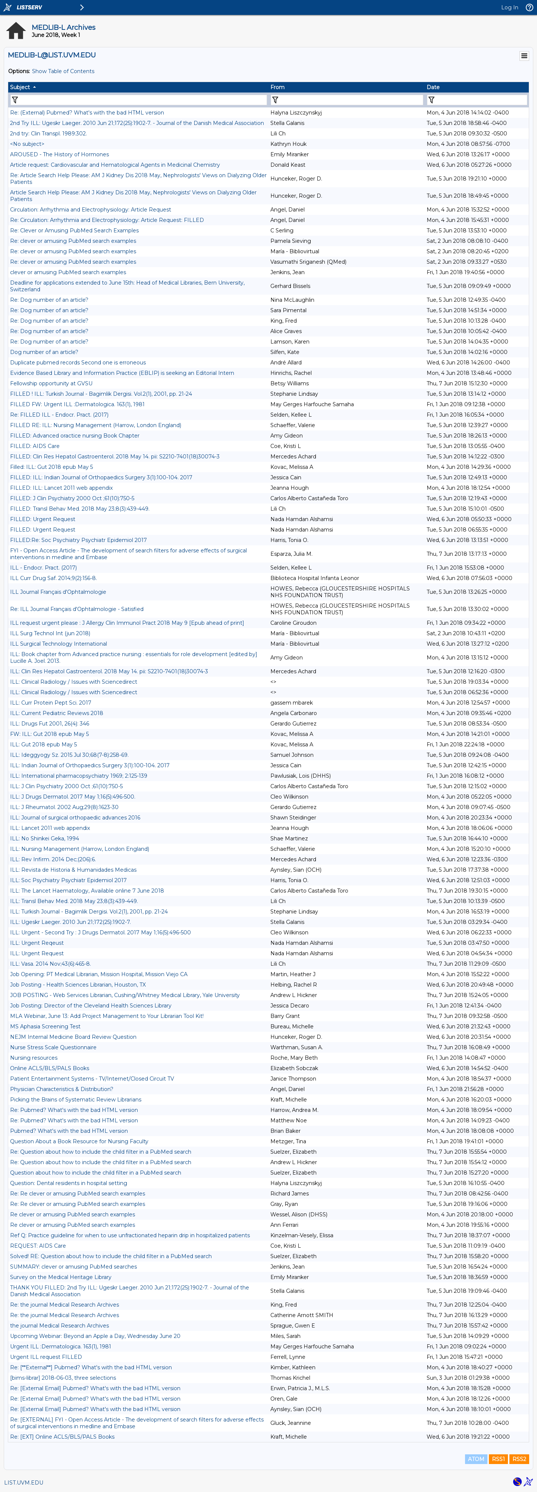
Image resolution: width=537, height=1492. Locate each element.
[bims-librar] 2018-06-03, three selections (63, 1378)
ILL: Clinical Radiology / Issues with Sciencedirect (73, 681)
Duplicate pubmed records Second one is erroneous (78, 362)
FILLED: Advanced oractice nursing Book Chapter (74, 435)
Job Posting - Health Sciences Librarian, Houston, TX (78, 984)
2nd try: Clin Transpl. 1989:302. (48, 133)
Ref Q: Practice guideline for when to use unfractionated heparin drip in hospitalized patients (130, 1235)
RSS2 (519, 1459)
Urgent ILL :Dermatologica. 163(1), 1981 (60, 1346)
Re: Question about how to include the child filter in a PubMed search (100, 1151)
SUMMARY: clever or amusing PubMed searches (73, 1266)
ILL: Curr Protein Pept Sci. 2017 (50, 702)
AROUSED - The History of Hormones (59, 154)
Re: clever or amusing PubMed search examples (73, 241)
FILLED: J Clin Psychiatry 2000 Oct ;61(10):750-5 (72, 498)
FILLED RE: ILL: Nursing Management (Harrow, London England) (95, 425)
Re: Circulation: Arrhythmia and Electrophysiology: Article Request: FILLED (107, 220)
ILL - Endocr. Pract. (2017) (43, 567)
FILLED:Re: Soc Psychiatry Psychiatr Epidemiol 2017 (78, 540)
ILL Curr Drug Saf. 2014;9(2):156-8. (53, 578)
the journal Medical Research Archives (59, 1325)
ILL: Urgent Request (37, 953)
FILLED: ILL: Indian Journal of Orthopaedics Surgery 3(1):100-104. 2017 (101, 477)
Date (433, 87)
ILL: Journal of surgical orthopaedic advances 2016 (75, 817)
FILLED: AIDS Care (35, 446)
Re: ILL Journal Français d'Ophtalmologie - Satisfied (77, 609)
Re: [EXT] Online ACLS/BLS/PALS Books (62, 1436)
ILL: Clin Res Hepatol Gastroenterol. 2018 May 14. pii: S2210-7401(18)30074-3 (109, 671)
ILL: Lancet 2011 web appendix (50, 828)
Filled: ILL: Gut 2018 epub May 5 (51, 467)
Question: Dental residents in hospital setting (68, 1183)
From (277, 87)
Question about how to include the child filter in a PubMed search (95, 1172)
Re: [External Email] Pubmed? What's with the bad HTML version (95, 1388)
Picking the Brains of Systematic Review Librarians (75, 1099)
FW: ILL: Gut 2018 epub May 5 (49, 734)
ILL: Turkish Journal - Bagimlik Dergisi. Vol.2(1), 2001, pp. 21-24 (89, 911)
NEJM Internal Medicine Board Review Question (73, 1037)
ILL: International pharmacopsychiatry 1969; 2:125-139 (78, 775)
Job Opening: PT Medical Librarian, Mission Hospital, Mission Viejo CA (99, 974)
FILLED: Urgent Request (42, 519)
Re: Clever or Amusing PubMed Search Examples (74, 230)
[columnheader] (138, 87)
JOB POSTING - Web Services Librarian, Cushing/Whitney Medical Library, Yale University (125, 995)
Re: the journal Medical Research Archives (64, 1304)
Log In (509, 7)
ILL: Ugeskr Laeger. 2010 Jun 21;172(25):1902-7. (70, 922)
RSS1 (498, 1459)
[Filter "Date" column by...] (477, 100)
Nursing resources (33, 1057)
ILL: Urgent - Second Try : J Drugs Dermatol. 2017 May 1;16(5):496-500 (100, 932)
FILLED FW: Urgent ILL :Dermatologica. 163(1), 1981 (77, 404)
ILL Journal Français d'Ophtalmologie (58, 592)
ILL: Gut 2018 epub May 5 (43, 744)
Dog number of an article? (44, 352)
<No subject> (27, 144)
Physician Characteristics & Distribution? (61, 1089)
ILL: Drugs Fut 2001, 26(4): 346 (49, 723)
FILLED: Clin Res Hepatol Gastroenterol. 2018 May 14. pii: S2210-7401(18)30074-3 (115, 456)
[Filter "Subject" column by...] (138, 100)
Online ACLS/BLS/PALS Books (49, 1068)
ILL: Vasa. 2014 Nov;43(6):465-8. (50, 963)
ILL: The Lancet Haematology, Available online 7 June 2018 (87, 890)
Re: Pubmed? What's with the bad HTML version (74, 1110)
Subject (20, 87)
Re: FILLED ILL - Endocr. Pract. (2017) (59, 414)
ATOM (476, 1459)
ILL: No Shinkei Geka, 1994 (44, 838)
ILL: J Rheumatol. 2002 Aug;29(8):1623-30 (64, 807)
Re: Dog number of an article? (49, 300)
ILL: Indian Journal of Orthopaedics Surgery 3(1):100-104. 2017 (90, 765)
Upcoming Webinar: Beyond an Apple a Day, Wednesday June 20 (95, 1336)
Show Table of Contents (63, 71)
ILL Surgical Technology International (58, 643)
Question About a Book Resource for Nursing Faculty (79, 1141)
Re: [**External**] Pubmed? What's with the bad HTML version (91, 1367)
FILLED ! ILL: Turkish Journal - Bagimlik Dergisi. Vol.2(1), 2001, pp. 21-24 (101, 394)
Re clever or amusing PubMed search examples (72, 1214)
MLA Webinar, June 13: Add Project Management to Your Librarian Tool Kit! (107, 1016)
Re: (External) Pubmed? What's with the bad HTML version (87, 112)
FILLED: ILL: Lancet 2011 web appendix (61, 488)
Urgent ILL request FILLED (46, 1357)
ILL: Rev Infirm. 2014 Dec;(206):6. (53, 859)
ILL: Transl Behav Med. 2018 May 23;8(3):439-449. (74, 901)
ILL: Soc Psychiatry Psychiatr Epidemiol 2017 (68, 880)
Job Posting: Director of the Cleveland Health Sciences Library (91, 1005)
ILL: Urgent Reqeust (37, 943)
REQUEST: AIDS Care (38, 1245)
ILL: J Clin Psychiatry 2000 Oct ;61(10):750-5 (66, 786)
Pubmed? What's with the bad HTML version (69, 1131)
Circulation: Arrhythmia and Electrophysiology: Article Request (90, 209)
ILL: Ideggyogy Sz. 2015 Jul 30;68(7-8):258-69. (69, 755)
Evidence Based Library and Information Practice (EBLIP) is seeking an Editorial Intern (122, 373)
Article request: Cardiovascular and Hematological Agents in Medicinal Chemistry (115, 165)
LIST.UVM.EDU (23, 1482)
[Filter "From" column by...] (347, 100)
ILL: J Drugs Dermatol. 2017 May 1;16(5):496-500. (72, 796)
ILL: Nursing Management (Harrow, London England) (79, 849)
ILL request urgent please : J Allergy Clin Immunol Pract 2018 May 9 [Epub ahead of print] (127, 623)
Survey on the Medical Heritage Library (61, 1277)
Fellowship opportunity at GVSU (51, 383)
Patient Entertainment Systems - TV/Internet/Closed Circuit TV (92, 1078)
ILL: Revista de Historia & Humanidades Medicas (73, 869)
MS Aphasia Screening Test (45, 1026)
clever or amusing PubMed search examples (68, 272)
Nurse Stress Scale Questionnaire (53, 1047)
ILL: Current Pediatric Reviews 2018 (56, 713)
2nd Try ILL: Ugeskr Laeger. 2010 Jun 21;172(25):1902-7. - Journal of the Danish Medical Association (137, 123)
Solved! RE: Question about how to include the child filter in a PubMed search (111, 1256)
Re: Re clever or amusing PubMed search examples (77, 1193)
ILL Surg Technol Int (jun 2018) (50, 633)
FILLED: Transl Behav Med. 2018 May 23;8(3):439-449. (80, 508)
